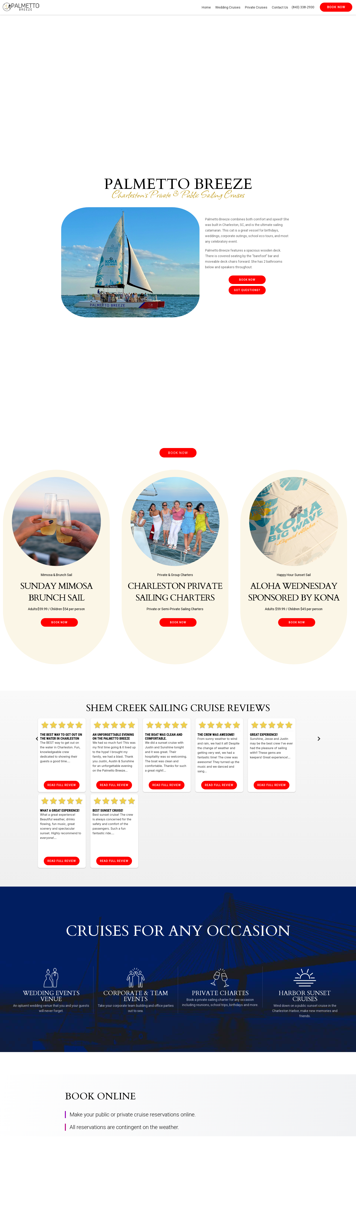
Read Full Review (61, 785)
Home (206, 7)
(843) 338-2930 (303, 7)
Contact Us (280, 7)
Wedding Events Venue (51, 996)
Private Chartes (220, 993)
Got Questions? (247, 290)
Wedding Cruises (227, 7)
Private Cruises (256, 7)
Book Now (247, 279)
